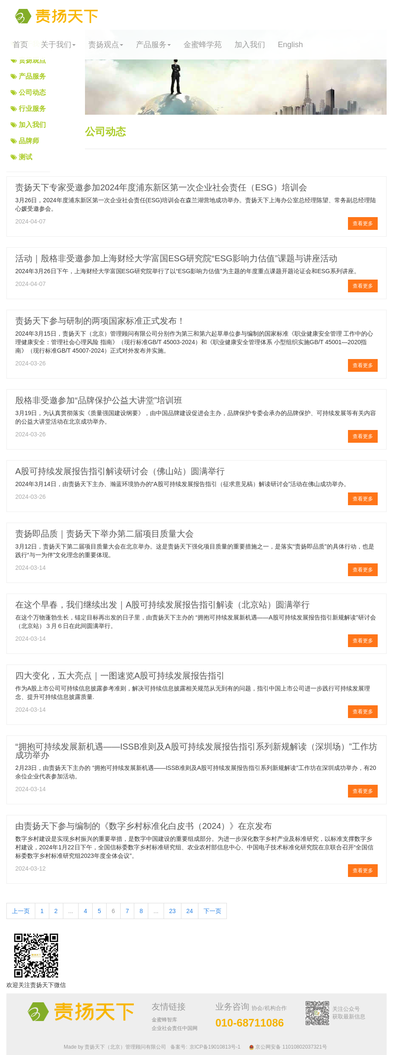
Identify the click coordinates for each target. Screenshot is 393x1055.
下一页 (212, 911)
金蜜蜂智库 (164, 1020)
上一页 (21, 911)
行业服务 (32, 108)
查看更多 (363, 223)
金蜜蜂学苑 (203, 44)
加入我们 (250, 44)
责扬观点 (105, 44)
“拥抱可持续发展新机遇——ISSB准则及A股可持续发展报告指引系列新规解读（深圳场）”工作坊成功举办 (196, 751)
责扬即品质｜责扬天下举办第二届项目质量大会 (104, 533)
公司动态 (32, 92)
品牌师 (29, 140)
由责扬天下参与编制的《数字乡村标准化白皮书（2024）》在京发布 (143, 826)
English (290, 44)
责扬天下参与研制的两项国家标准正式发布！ (100, 320)
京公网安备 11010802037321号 (288, 1047)
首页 (20, 44)
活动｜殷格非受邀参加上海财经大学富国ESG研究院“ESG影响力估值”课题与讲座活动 (176, 258)
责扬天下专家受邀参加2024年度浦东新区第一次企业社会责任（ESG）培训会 (161, 187)
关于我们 (58, 44)
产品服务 (153, 44)
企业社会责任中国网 (175, 1028)
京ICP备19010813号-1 (214, 1047)
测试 (25, 157)
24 (190, 911)
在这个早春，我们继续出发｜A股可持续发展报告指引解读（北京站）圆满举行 (162, 604)
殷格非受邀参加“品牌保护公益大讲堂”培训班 (98, 400)
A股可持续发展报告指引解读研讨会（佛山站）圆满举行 (120, 471)
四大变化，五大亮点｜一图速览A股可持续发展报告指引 (120, 675)
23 (172, 911)
